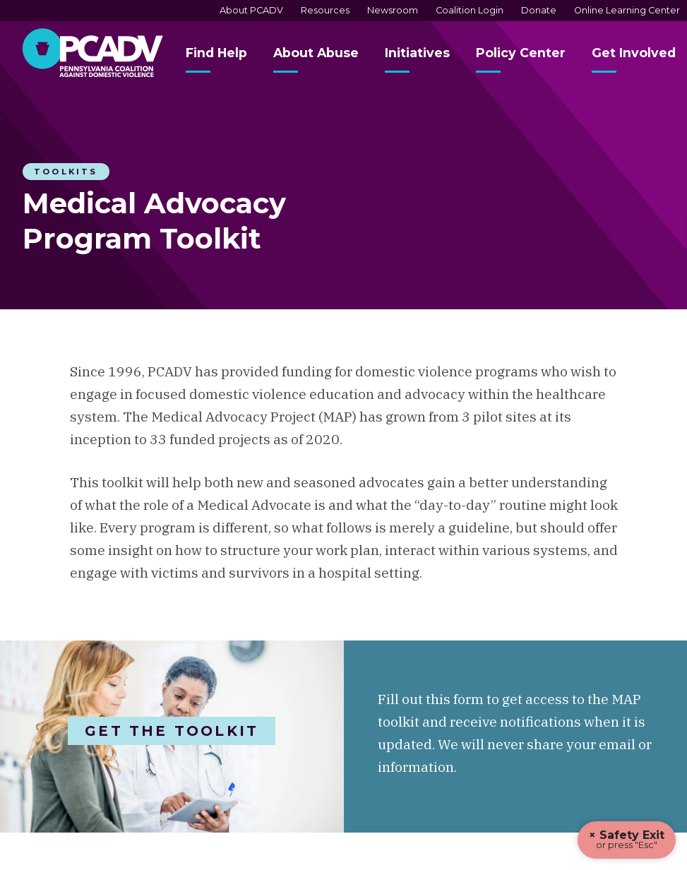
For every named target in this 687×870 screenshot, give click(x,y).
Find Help (216, 52)
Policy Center (521, 52)
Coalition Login (469, 10)
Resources (325, 10)
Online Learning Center (627, 10)
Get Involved (634, 52)
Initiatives (417, 52)
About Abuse (316, 52)
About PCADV (251, 10)
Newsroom (392, 10)
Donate (538, 10)
